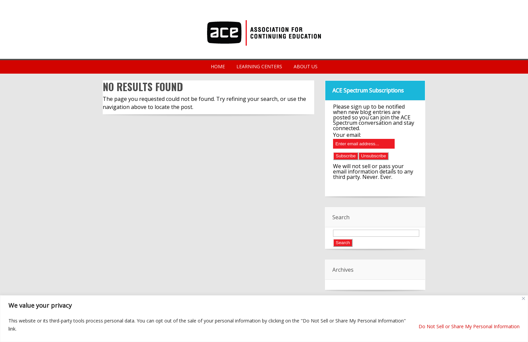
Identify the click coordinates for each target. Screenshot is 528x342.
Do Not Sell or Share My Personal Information (469, 326)
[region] (264, 318)
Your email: (347, 135)
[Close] (523, 298)
